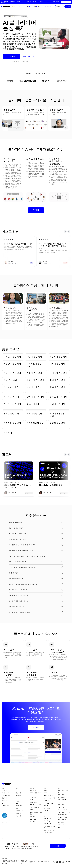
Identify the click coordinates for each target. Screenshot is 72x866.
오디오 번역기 (61, 804)
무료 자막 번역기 (48, 823)
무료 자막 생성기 (48, 818)
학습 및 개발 (33, 790)
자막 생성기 (61, 822)
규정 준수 (18, 795)
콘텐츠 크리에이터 (48, 795)
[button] (24, 6)
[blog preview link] (18, 477)
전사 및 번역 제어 (6, 793)
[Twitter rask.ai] (54, 862)
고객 (17, 790)
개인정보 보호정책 (32, 861)
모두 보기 (60, 830)
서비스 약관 (40, 861)
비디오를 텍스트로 (63, 799)
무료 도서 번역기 (48, 832)
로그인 (52, 6)
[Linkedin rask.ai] (57, 862)
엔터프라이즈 (19, 810)
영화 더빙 (46, 810)
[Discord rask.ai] (60, 862)
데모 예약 (18, 813)
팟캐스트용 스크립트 (63, 807)
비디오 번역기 (61, 794)
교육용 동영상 (33, 802)
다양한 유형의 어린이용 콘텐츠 (36, 813)
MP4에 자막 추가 (62, 814)
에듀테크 (46, 790)
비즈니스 (46, 800)
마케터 (45, 793)
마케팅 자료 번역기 (49, 830)
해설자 (31, 809)
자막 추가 (60, 802)
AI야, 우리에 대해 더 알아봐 (24, 862)
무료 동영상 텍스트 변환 (49, 826)
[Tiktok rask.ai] (66, 862)
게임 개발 (32, 816)
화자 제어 (4, 800)
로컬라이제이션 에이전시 (36, 793)
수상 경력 (18, 793)
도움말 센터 (19, 805)
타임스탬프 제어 (6, 795)
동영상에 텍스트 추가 (63, 819)
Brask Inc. (16, 860)
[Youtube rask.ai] (69, 862)
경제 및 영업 (47, 808)
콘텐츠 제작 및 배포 (35, 807)
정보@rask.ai (47, 861)
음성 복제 (4, 798)
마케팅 (31, 799)
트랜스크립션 (61, 797)
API (3, 808)
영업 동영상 (33, 819)
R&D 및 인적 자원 (48, 803)
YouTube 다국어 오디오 (36, 804)
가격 (39, 6)
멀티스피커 (4, 803)
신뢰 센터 (4, 822)
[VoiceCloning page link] (13, 356)
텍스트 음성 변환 (62, 809)
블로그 (17, 808)
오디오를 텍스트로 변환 (64, 812)
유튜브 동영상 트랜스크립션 (64, 791)
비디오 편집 (33, 797)
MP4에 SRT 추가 (62, 817)
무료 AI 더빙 (47, 821)
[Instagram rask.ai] (63, 862)
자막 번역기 (61, 825)
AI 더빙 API (19, 803)
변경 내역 (18, 816)
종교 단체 (32, 821)
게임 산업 (46, 805)
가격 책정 (4, 790)
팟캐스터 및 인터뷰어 (49, 798)
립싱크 (60, 827)
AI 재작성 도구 (5, 805)
